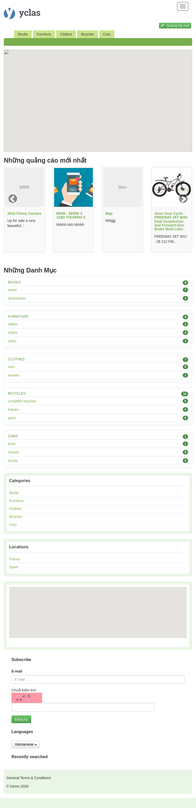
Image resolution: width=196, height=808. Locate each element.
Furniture (44, 34)
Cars (107, 34)
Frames (98, 409)
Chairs (98, 332)
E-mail (16, 671)
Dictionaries (98, 298)
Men (98, 367)
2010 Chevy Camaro (24, 213)
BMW (98, 443)
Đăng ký (21, 719)
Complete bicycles (98, 401)
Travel (98, 290)
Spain (13, 567)
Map (109, 213)
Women (98, 375)
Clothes (66, 34)
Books (23, 34)
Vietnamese (26, 744)
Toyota (98, 460)
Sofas (98, 341)
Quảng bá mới (175, 26)
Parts (98, 418)
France (14, 559)
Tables (98, 324)
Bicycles (87, 34)
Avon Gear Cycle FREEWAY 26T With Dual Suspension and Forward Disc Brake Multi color (171, 221)
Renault (98, 452)
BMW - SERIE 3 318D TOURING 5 (70, 215)
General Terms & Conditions (28, 778)
